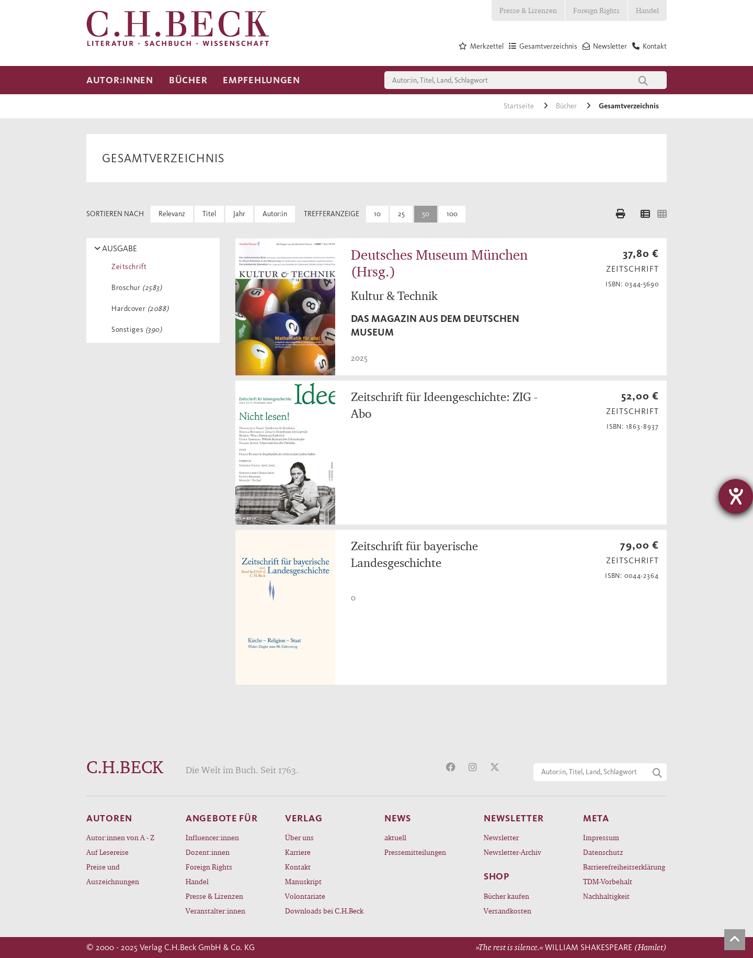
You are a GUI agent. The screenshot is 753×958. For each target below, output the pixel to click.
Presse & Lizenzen (528, 10)
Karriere (298, 852)
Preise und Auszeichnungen (112, 874)
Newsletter (501, 837)
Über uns (299, 837)
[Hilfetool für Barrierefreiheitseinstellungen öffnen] (735, 496)
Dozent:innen (208, 852)
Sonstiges (135, 329)
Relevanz (171, 213)
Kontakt (298, 866)
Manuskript (303, 881)
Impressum (601, 837)
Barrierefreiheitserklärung (624, 866)
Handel (647, 10)
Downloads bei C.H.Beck (324, 910)
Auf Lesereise (107, 852)
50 (425, 213)
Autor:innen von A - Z (120, 837)
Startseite (519, 106)
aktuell (395, 837)
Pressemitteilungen (415, 852)
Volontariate (305, 896)
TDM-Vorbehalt (607, 881)
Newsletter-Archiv (512, 852)
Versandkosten (507, 910)
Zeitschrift (127, 266)
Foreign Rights (596, 10)
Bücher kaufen (506, 896)
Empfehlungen (261, 80)
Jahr (239, 213)
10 (377, 213)
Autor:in (275, 213)
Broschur (135, 287)
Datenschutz (603, 852)
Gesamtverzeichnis (629, 106)
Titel (209, 213)
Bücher (188, 80)
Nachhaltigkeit (606, 896)
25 (401, 213)
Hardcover (138, 308)
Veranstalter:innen (215, 910)
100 (452, 213)
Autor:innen (119, 80)
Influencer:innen (212, 837)
